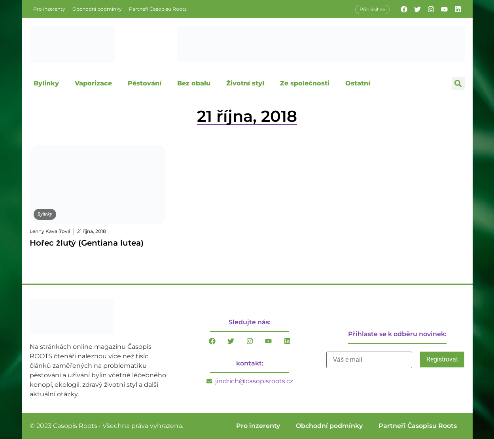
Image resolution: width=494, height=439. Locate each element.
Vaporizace (93, 83)
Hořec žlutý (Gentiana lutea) (87, 243)
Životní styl (245, 83)
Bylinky (46, 83)
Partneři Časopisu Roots (158, 9)
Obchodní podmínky (97, 9)
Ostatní (357, 83)
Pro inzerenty (49, 9)
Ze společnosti (304, 83)
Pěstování (144, 83)
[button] (458, 83)
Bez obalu (193, 83)
